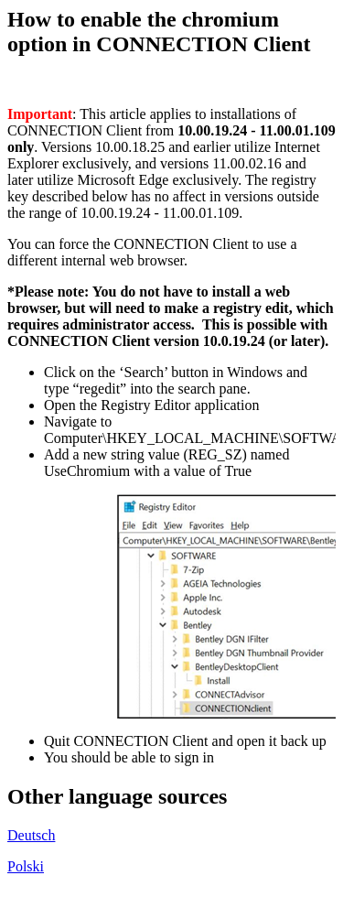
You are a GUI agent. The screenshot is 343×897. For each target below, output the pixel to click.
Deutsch (31, 835)
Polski (25, 866)
